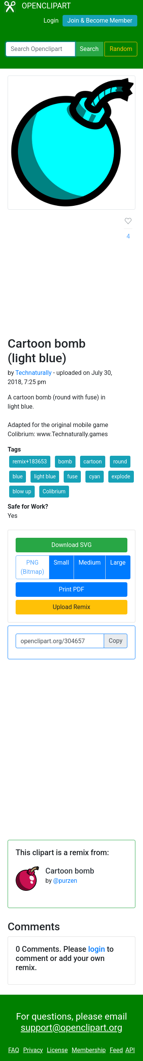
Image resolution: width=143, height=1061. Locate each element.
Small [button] (61, 562)
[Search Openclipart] (40, 49)
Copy (115, 640)
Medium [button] (90, 562)
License (57, 1050)
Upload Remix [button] (71, 607)
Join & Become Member (99, 20)
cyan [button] (94, 476)
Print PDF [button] (71, 589)
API (130, 1050)
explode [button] (121, 476)
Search (89, 49)
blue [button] (17, 476)
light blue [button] (45, 476)
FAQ (13, 1050)
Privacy (33, 1050)
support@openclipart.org (71, 1027)
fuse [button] (72, 476)
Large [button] (117, 562)
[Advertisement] (71, 276)
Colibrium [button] (54, 491)
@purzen (65, 880)
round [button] (120, 461)
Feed (116, 1050)
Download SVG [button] (71, 545)
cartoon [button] (93, 461)
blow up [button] (22, 491)
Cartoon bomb (69, 870)
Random (120, 49)
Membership (89, 1050)
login (96, 949)
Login (50, 20)
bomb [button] (65, 461)
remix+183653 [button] (30, 461)
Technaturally (33, 372)
